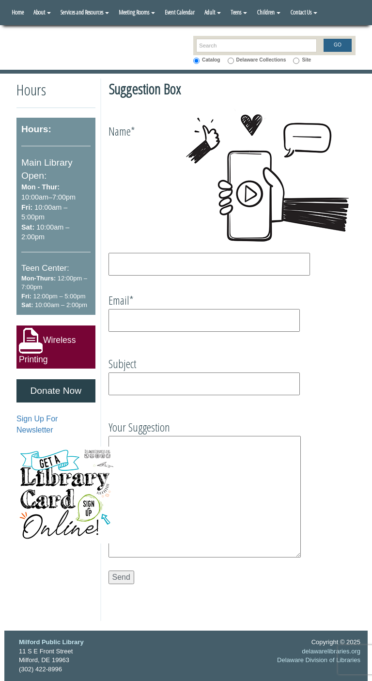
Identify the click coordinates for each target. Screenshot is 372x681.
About (42, 12)
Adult (212, 12)
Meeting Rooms (137, 12)
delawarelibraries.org (331, 651)
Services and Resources (85, 12)
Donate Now (55, 391)
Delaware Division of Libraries (318, 660)
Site (306, 59)
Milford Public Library (51, 642)
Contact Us (303, 12)
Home (18, 12)
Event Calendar (180, 12)
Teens (239, 12)
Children (268, 12)
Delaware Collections (261, 59)
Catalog (211, 59)
